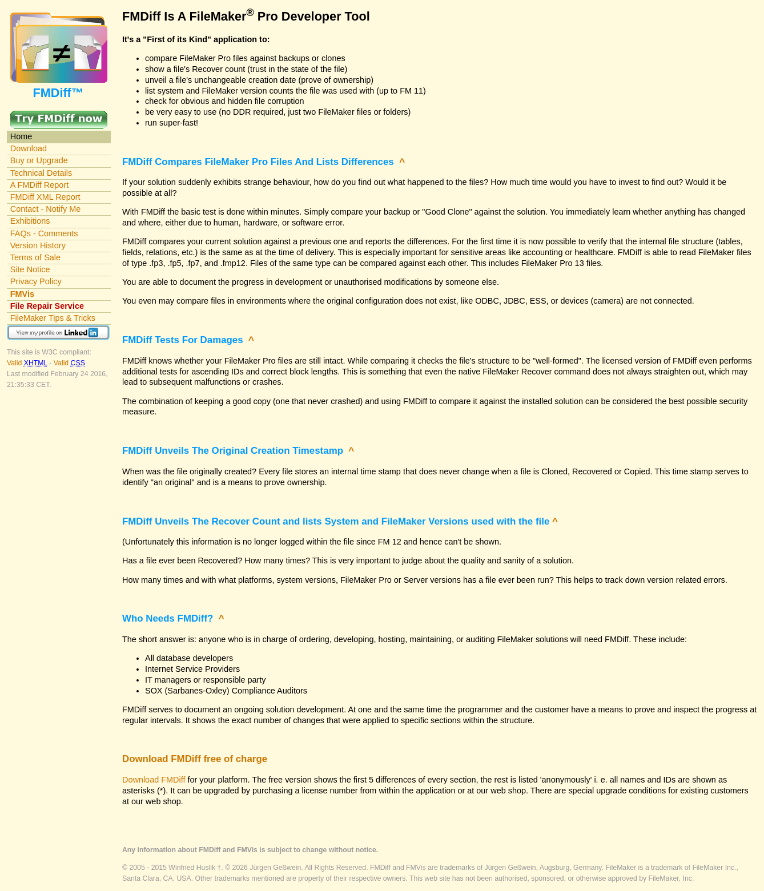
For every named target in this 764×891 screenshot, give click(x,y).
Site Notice (30, 269)
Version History (38, 245)
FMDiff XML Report (45, 196)
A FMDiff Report (39, 185)
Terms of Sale (35, 257)
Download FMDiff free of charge (194, 758)
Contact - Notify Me (45, 208)
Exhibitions (30, 220)
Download (28, 148)
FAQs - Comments (44, 233)
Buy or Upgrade (39, 160)
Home (21, 136)
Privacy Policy (36, 281)
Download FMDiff (153, 779)
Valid (28, 363)
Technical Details (41, 173)
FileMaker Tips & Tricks (52, 317)
